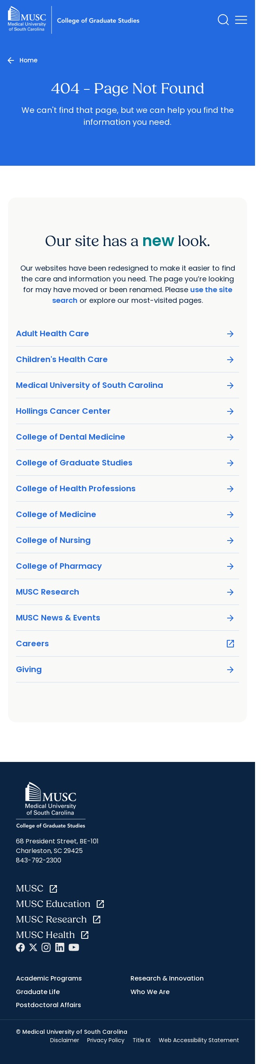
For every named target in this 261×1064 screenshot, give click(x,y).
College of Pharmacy (125, 566)
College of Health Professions (125, 488)
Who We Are (149, 991)
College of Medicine (125, 514)
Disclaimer (64, 1040)
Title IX (141, 1040)
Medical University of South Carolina (125, 385)
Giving (125, 669)
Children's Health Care (125, 359)
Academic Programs (49, 978)
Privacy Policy (106, 1040)
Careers (125, 643)
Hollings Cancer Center (125, 411)
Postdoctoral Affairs (48, 1005)
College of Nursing (125, 540)
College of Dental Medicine (125, 437)
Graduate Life (38, 991)
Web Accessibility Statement (199, 1040)
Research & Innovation (167, 978)
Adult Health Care (125, 333)
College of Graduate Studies (125, 463)
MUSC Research (125, 592)
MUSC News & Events (125, 618)
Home (28, 60)
